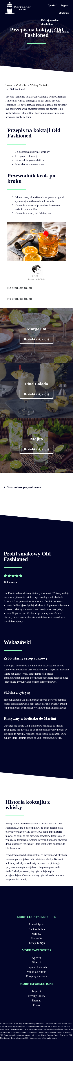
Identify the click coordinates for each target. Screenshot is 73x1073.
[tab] (36, 487)
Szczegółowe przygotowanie (24, 487)
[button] (36, 339)
